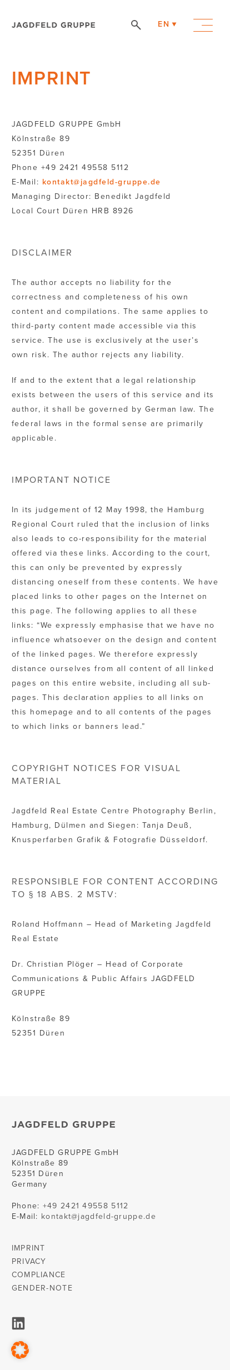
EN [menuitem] (163, 24)
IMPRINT (29, 1248)
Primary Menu (203, 25)
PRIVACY (29, 1261)
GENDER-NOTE (42, 1288)
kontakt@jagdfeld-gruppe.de (101, 182)
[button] (20, 1350)
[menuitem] (163, 24)
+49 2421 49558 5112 (86, 1206)
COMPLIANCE (39, 1275)
